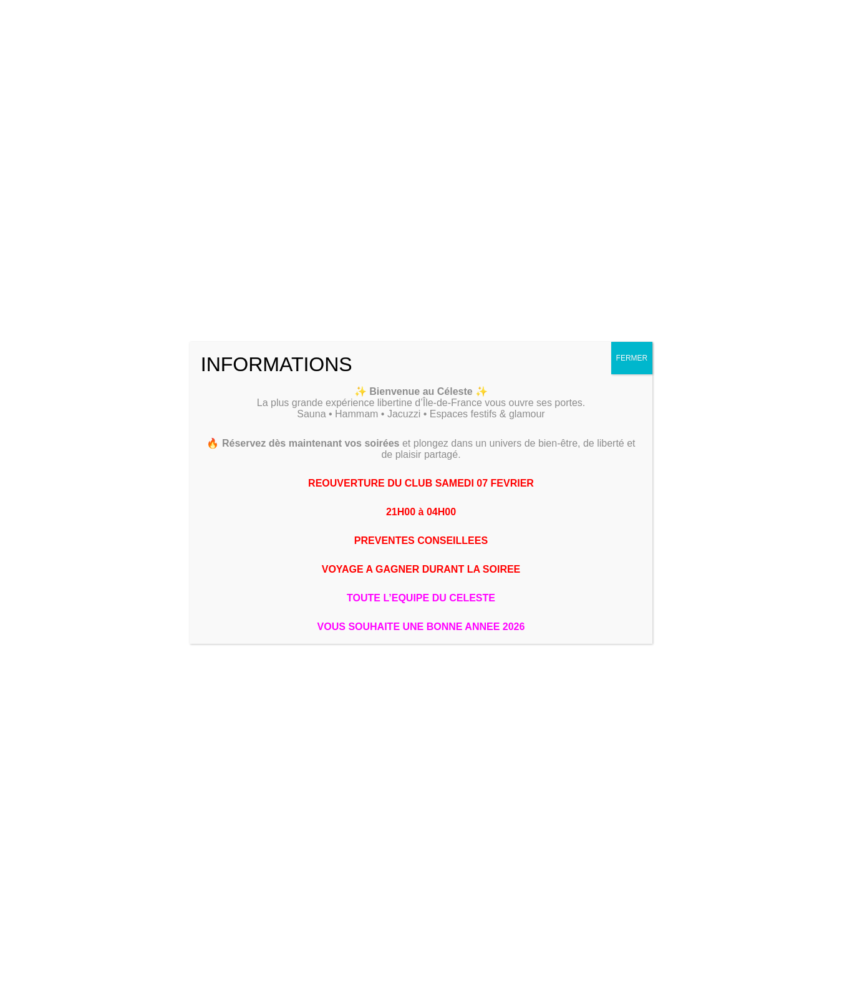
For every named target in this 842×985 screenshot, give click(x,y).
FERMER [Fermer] (632, 358)
